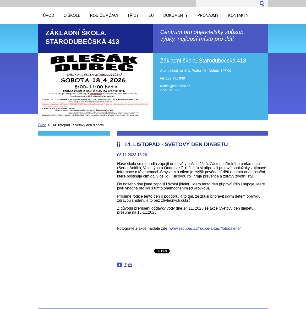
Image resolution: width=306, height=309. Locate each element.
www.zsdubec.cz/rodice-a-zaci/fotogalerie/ (205, 228)
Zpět (128, 265)
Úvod (42, 125)
